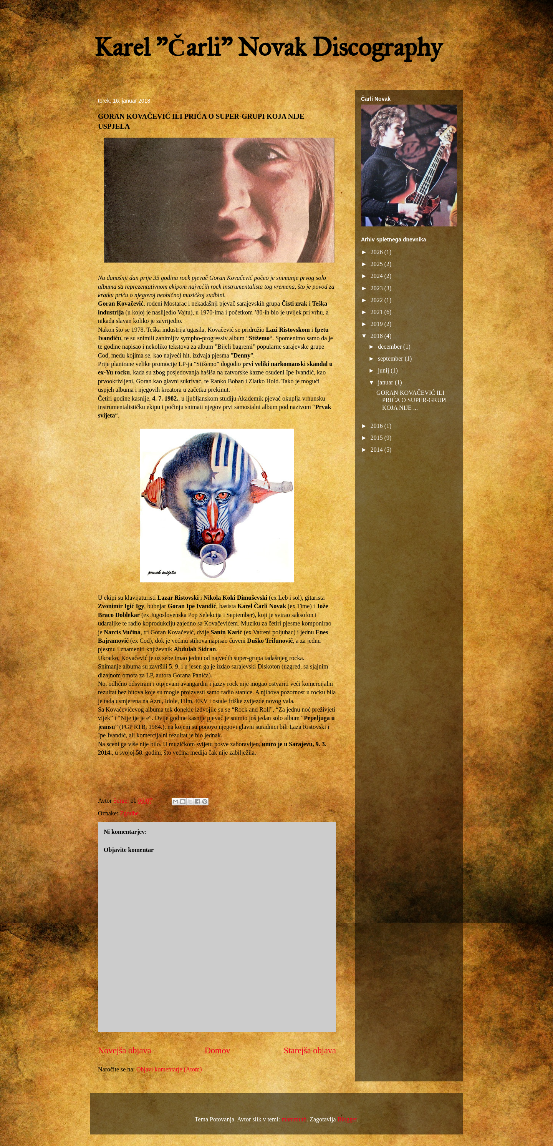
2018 (377, 336)
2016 (377, 425)
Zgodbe (129, 813)
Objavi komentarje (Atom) (169, 1069)
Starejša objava (310, 1050)
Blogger (347, 1119)
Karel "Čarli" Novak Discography (268, 47)
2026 (377, 252)
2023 (377, 288)
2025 (377, 264)
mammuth (293, 1119)
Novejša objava (124, 1050)
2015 (377, 437)
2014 (377, 449)
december (390, 346)
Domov (217, 1050)
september (391, 358)
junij (384, 370)
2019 (377, 324)
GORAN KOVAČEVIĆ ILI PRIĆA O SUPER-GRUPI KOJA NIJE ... (411, 400)
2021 (377, 312)
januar (386, 382)
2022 (377, 300)
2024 (377, 276)
